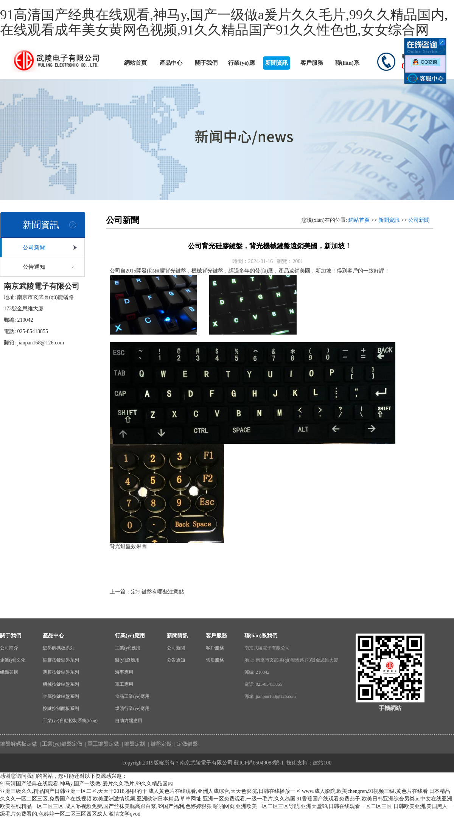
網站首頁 (135, 63)
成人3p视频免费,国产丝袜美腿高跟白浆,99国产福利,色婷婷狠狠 (138, 806)
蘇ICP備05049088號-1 (258, 763)
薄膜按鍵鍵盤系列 (61, 672)
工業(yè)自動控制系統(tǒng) (70, 720)
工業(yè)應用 (127, 648)
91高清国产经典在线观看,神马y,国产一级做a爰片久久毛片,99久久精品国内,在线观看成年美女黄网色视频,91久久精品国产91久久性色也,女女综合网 (224, 22)
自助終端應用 (128, 720)
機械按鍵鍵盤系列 (61, 684)
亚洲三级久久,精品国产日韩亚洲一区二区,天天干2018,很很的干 (73, 791)
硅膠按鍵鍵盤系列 (61, 660)
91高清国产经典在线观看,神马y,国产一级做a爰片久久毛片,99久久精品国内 (86, 783)
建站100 (322, 763)
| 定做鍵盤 (185, 744)
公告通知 (34, 267)
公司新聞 (34, 247)
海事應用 (124, 672)
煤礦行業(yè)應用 (132, 708)
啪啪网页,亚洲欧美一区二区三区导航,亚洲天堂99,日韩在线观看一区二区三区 (302, 806)
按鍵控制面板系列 (61, 708)
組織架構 (9, 672)
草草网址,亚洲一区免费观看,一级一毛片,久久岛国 (237, 799)
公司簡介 (9, 648)
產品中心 (171, 63)
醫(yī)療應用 (127, 660)
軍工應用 (124, 684)
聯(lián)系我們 (347, 65)
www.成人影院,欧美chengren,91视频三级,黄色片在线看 (365, 791)
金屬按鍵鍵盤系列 (61, 696)
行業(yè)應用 (241, 65)
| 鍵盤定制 (133, 744)
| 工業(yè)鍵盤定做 (60, 744)
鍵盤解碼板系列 (59, 648)
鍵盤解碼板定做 (18, 744)
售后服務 (215, 660)
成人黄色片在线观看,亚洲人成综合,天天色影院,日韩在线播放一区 (224, 791)
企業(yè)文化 (12, 660)
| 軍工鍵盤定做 (101, 744)
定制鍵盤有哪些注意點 (157, 592)
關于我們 (206, 63)
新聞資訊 (276, 63)
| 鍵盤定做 (159, 744)
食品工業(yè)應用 (132, 696)
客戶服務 (311, 63)
